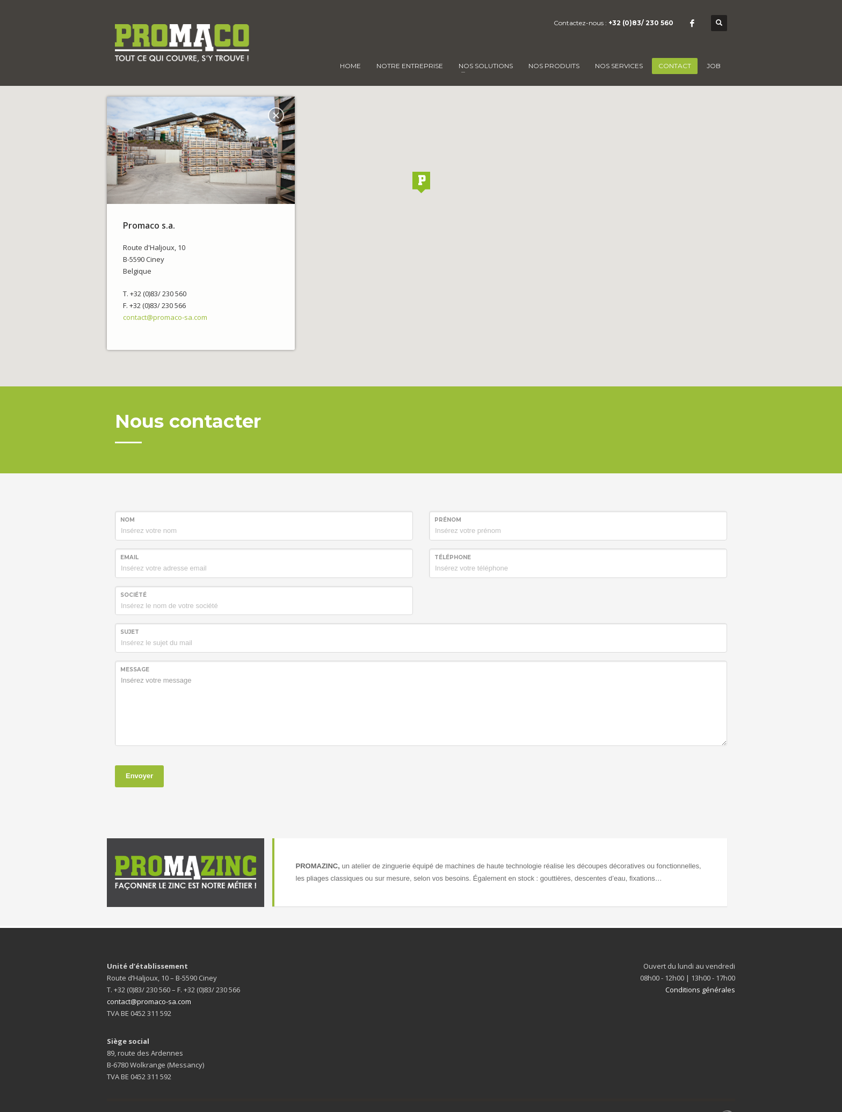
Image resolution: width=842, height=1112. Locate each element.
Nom (127, 519)
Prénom (447, 519)
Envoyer (139, 776)
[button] (421, 182)
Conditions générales (700, 989)
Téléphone (452, 557)
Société (133, 594)
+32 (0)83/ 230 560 (640, 23)
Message (134, 669)
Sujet (129, 631)
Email (129, 557)
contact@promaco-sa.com (165, 317)
